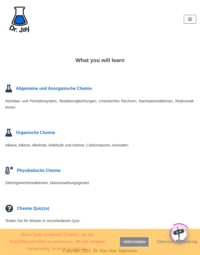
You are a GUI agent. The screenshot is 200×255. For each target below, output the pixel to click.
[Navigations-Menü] (190, 19)
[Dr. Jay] (19, 19)
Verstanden (134, 242)
